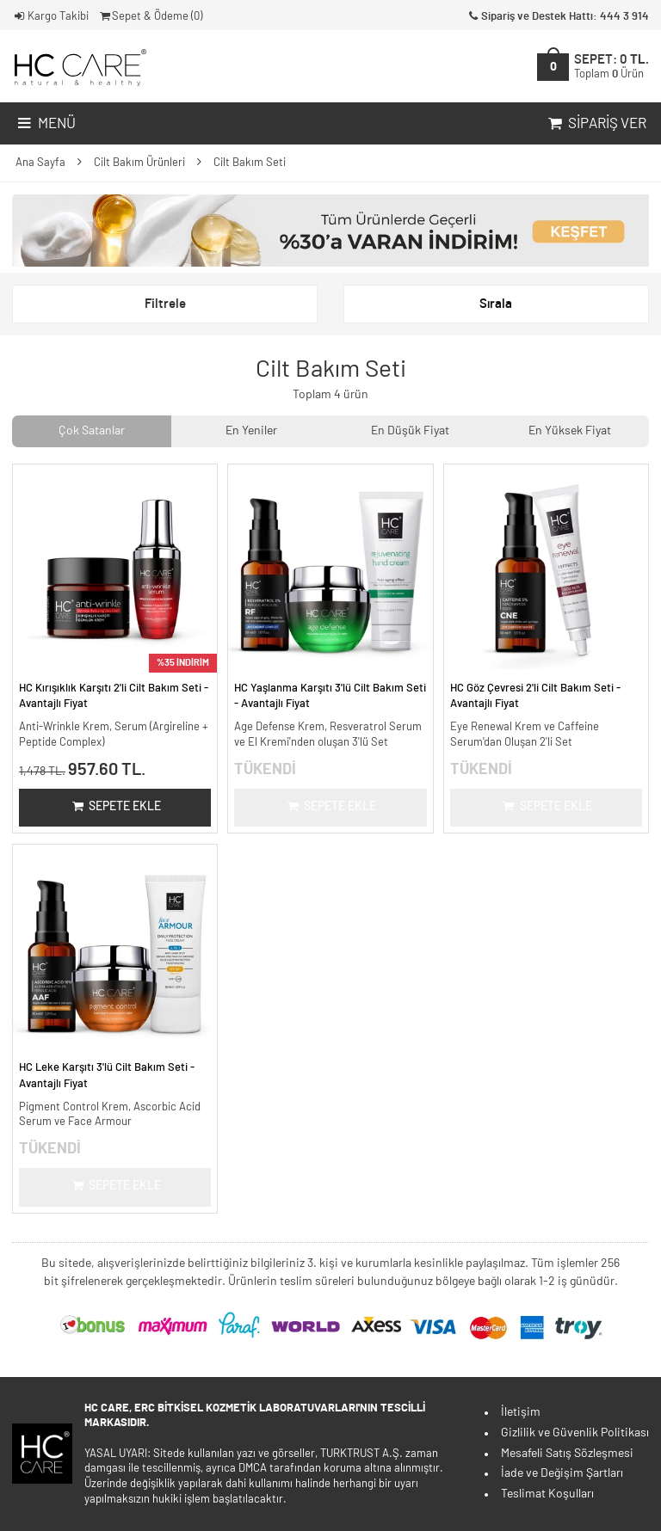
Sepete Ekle (115, 807)
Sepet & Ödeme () (150, 16)
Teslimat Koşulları (547, 1494)
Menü (45, 124)
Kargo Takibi (50, 16)
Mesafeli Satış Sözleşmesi (567, 1454)
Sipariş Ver (595, 124)
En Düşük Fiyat (410, 431)
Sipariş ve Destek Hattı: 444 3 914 (557, 16)
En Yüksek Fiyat (569, 431)
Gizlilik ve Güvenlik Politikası (575, 1433)
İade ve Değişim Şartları (562, 1473)
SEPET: (611, 66)
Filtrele (165, 304)
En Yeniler (251, 431)
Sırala (495, 304)
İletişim (521, 1412)
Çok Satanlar (92, 431)
